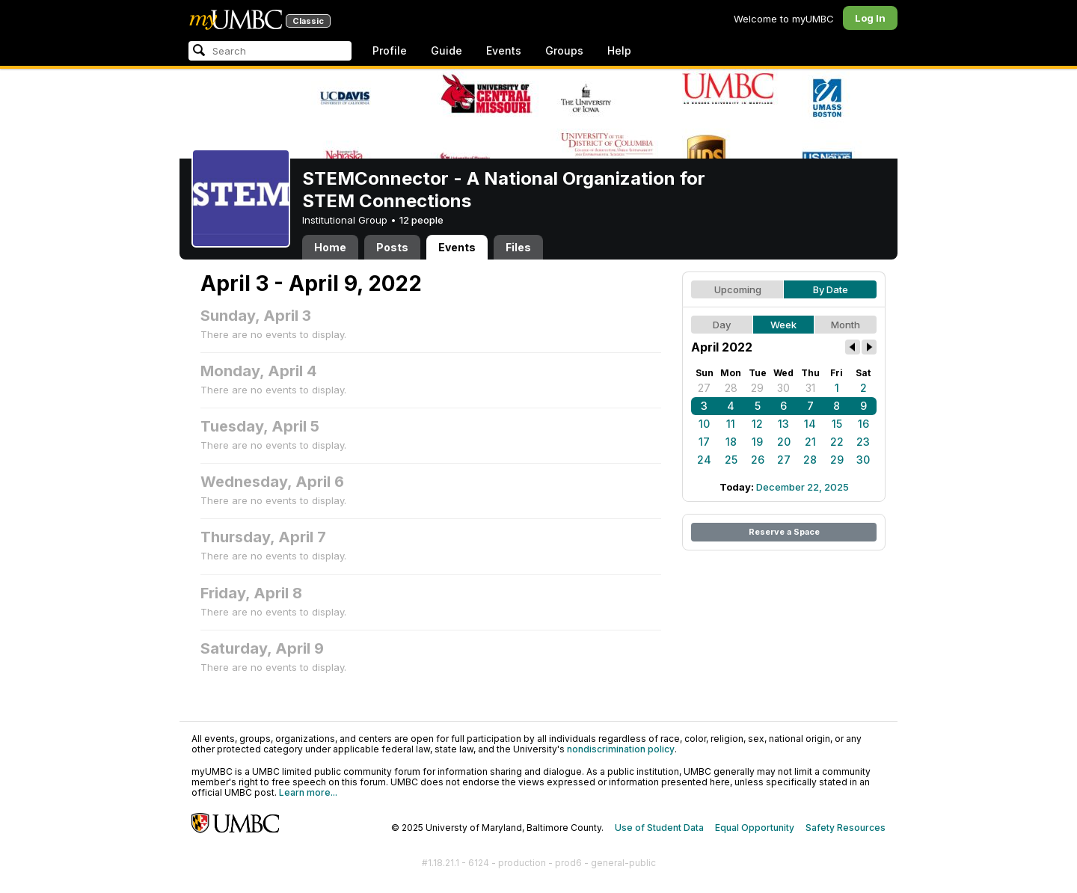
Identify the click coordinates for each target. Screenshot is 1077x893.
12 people (421, 220)
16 (863, 423)
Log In (870, 18)
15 (837, 423)
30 (783, 387)
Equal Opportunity (754, 827)
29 (757, 387)
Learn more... (308, 792)
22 (837, 441)
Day (722, 325)
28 (731, 387)
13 (783, 423)
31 (810, 387)
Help (619, 50)
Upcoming (737, 289)
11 (730, 423)
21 (810, 441)
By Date (830, 289)
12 (757, 423)
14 (810, 423)
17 (704, 441)
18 (731, 441)
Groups (564, 50)
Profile (389, 50)
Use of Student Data (659, 827)
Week (783, 325)
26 (757, 459)
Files (518, 247)
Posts (392, 247)
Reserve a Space (784, 532)
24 (704, 459)
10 (704, 423)
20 (784, 441)
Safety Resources (846, 827)
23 (863, 441)
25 (731, 459)
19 (757, 441)
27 (704, 387)
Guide (446, 50)
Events (503, 50)
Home (330, 247)
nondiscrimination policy (621, 749)
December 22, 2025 (802, 487)
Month (845, 325)
